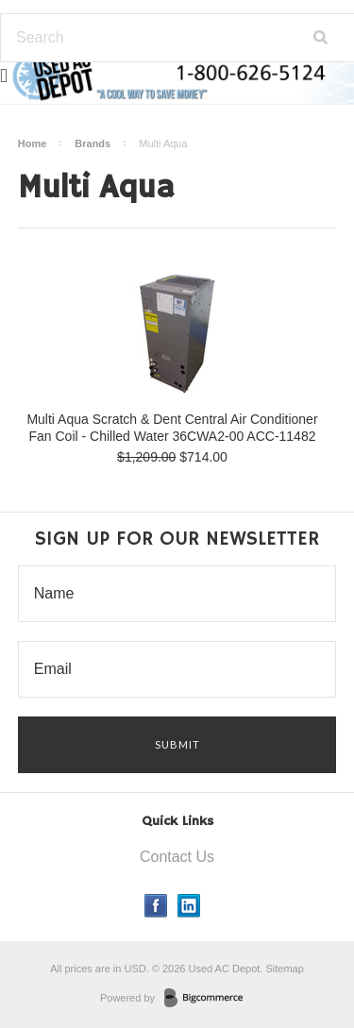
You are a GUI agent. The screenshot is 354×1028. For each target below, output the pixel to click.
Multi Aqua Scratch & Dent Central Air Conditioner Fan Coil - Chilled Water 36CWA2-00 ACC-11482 (171, 428)
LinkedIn (189, 906)
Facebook (156, 906)
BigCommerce (209, 998)
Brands (92, 143)
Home (32, 143)
